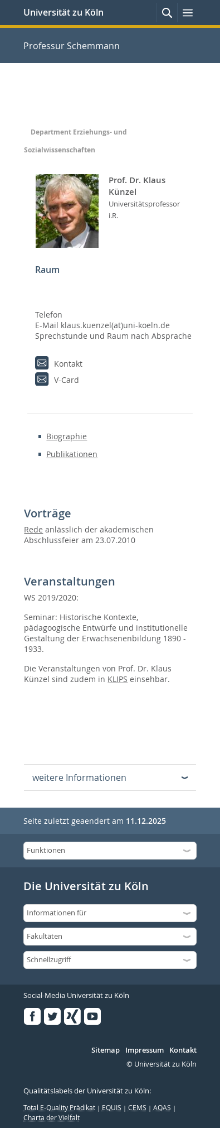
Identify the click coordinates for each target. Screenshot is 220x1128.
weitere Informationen (79, 777)
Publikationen (71, 454)
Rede (33, 529)
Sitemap (105, 1050)
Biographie (66, 436)
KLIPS (117, 679)
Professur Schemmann (71, 46)
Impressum (144, 1050)
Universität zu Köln (63, 12)
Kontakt (183, 1050)
